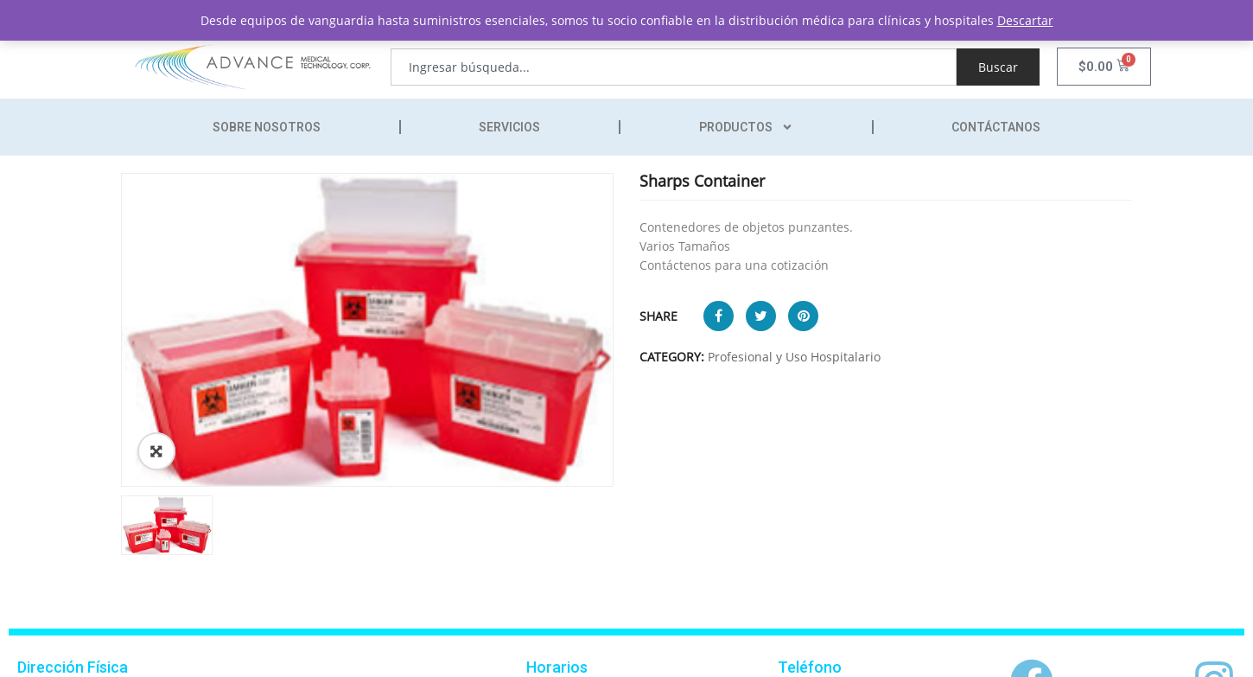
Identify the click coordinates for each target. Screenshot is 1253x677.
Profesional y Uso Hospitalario (794, 356)
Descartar (1025, 20)
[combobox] (674, 67)
